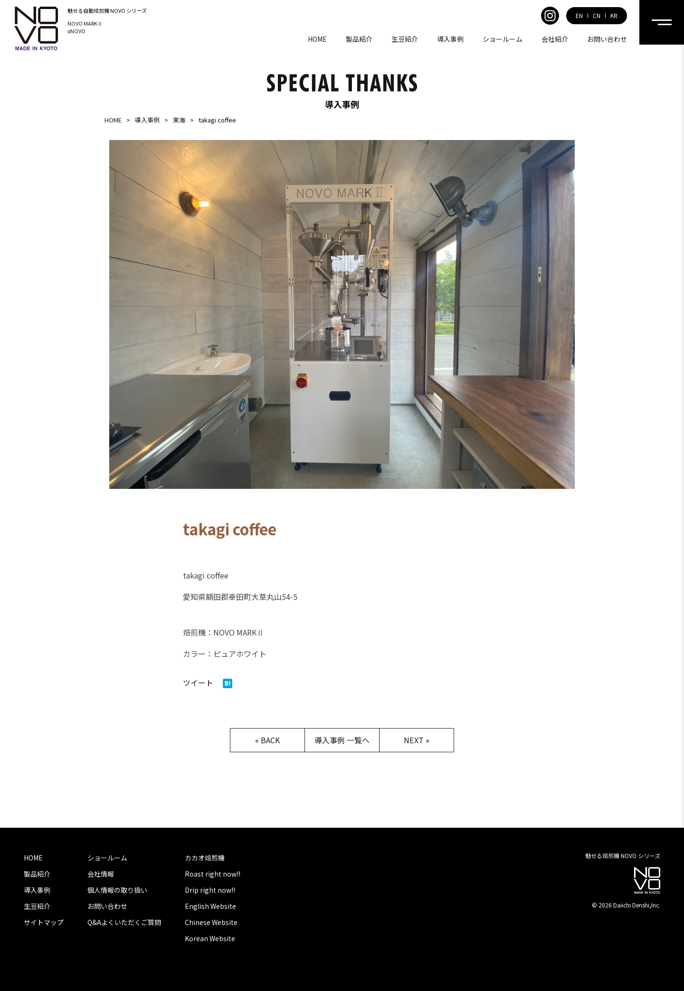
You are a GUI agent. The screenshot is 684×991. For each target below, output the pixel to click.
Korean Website (210, 938)
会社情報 (100, 874)
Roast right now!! (212, 874)
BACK (270, 740)
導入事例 (450, 39)
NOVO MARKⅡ (85, 23)
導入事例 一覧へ (342, 740)
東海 (179, 119)
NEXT (413, 740)
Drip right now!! (210, 890)
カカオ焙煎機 (205, 857)
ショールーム (502, 39)
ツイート (198, 682)
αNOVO (76, 31)
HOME (317, 39)
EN (579, 15)
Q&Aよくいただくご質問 (124, 922)
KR (614, 15)
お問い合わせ (607, 39)
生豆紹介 (404, 39)
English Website (210, 906)
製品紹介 (359, 39)
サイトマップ (44, 922)
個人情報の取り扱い (117, 890)
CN (596, 15)
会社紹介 (555, 39)
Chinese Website (211, 922)
